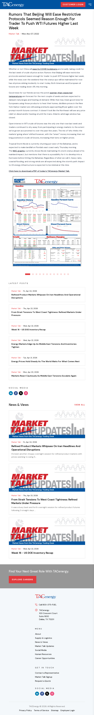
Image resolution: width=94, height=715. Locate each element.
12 (68, 274)
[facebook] (16, 393)
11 (64, 274)
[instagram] (26, 393)
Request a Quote (43, 681)
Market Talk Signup (43, 677)
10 (61, 274)
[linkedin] (11, 393)
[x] (21, 393)
